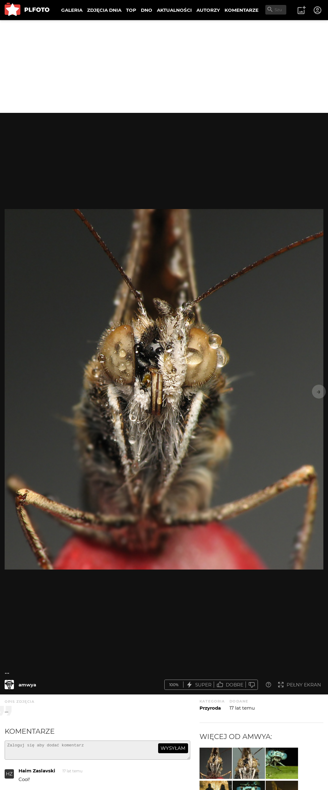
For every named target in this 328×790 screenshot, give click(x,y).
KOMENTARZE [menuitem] (242, 10)
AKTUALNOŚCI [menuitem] (174, 10)
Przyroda (210, 708)
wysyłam (173, 748)
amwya (27, 685)
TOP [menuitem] (131, 10)
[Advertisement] (164, 66)
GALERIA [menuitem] (71, 10)
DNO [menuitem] (146, 10)
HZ (9, 776)
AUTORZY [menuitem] (208, 10)
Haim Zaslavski (37, 773)
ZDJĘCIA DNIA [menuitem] (104, 10)
